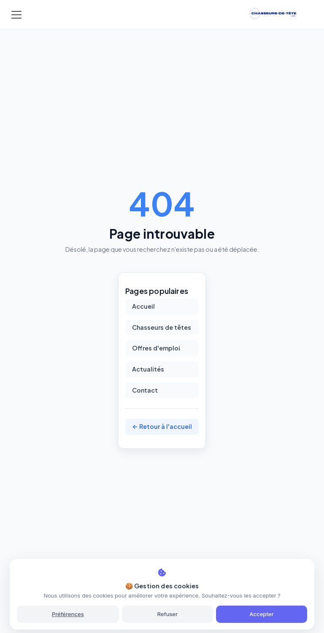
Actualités (148, 369)
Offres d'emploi (156, 348)
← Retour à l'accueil (162, 426)
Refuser (167, 614)
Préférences (68, 614)
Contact (145, 390)
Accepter (261, 614)
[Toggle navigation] (16, 14)
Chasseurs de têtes (161, 327)
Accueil (143, 306)
